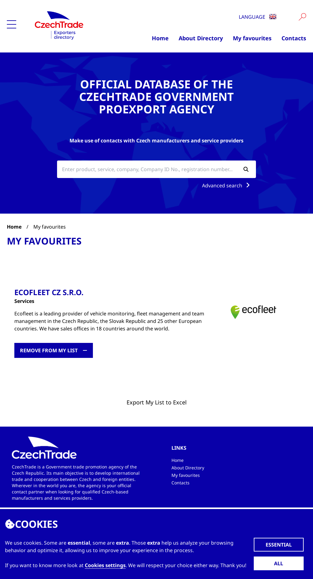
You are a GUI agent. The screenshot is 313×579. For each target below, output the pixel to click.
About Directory (201, 38)
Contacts (294, 38)
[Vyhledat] (302, 17)
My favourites (252, 38)
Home (160, 38)
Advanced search (227, 185)
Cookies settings (105, 565)
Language (258, 16)
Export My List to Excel (157, 402)
